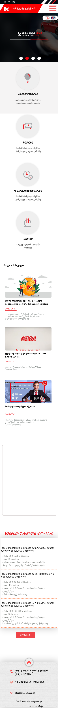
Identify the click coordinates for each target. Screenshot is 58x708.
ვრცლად (25, 635)
